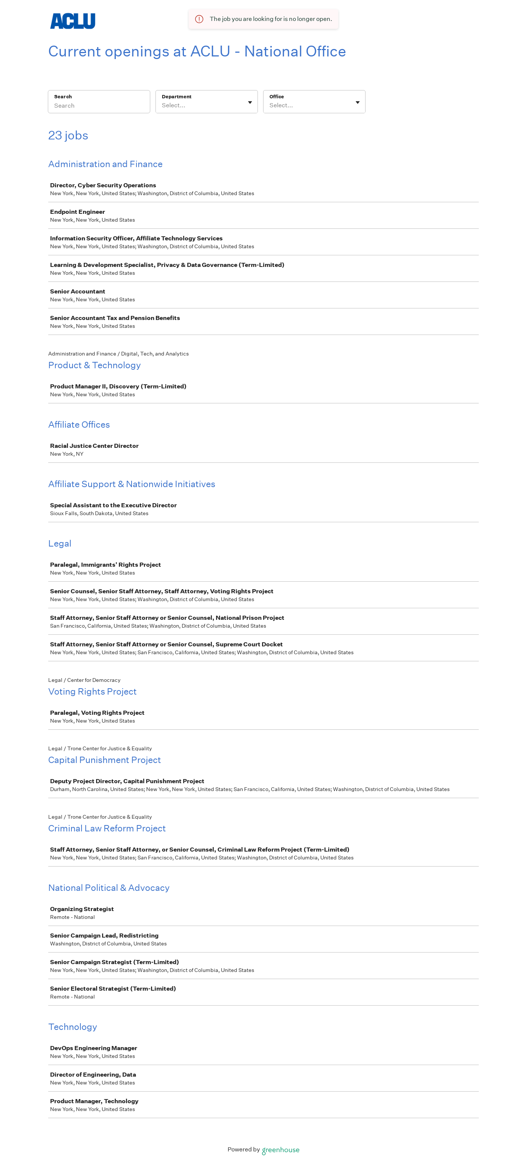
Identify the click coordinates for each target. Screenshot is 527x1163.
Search (63, 96)
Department (176, 96)
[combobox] (162, 105)
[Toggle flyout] (250, 102)
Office (276, 96)
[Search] (99, 106)
